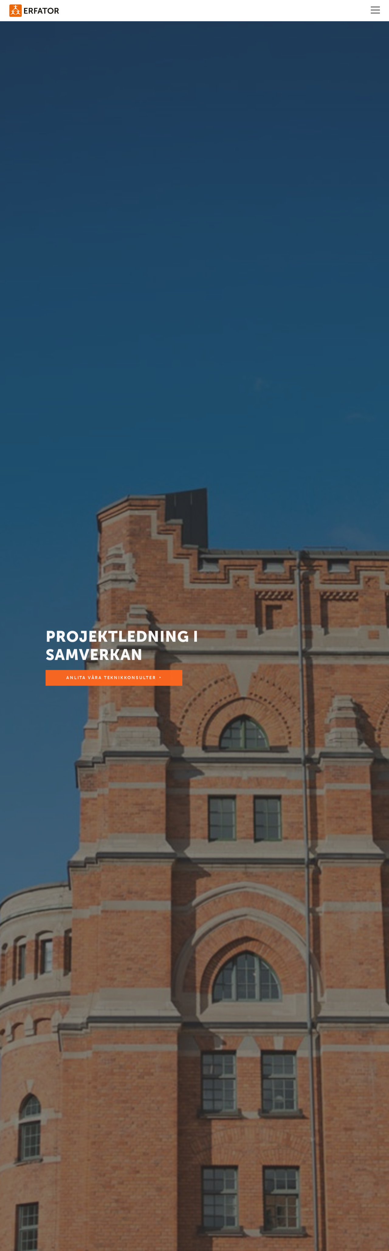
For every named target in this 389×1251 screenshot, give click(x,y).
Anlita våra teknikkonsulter (111, 679)
